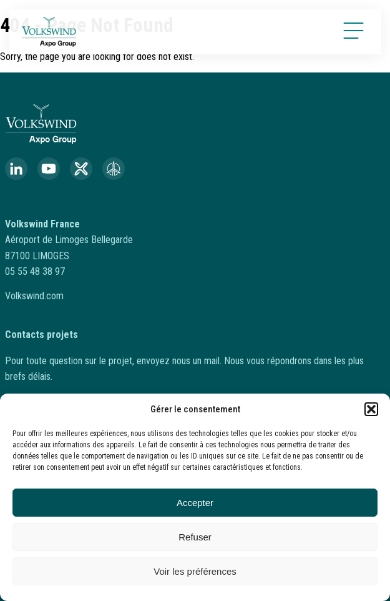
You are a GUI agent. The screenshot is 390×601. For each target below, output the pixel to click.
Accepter (195, 502)
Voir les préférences (195, 571)
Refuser (195, 537)
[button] (371, 409)
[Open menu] (356, 30)
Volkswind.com (34, 296)
